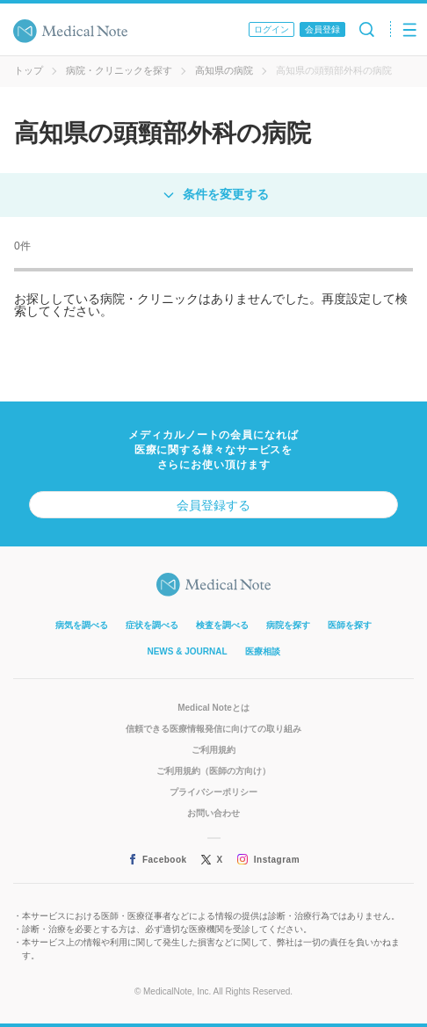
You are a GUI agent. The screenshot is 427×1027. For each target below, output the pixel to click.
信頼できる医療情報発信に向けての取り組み (213, 729)
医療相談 (262, 651)
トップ (28, 70)
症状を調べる (152, 625)
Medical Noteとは (213, 707)
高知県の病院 (224, 70)
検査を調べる (222, 625)
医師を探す (350, 625)
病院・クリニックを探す (119, 70)
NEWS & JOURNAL (187, 651)
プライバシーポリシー (213, 792)
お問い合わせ (213, 813)
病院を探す (288, 625)
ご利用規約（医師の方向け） (213, 771)
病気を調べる (81, 625)
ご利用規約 (213, 750)
